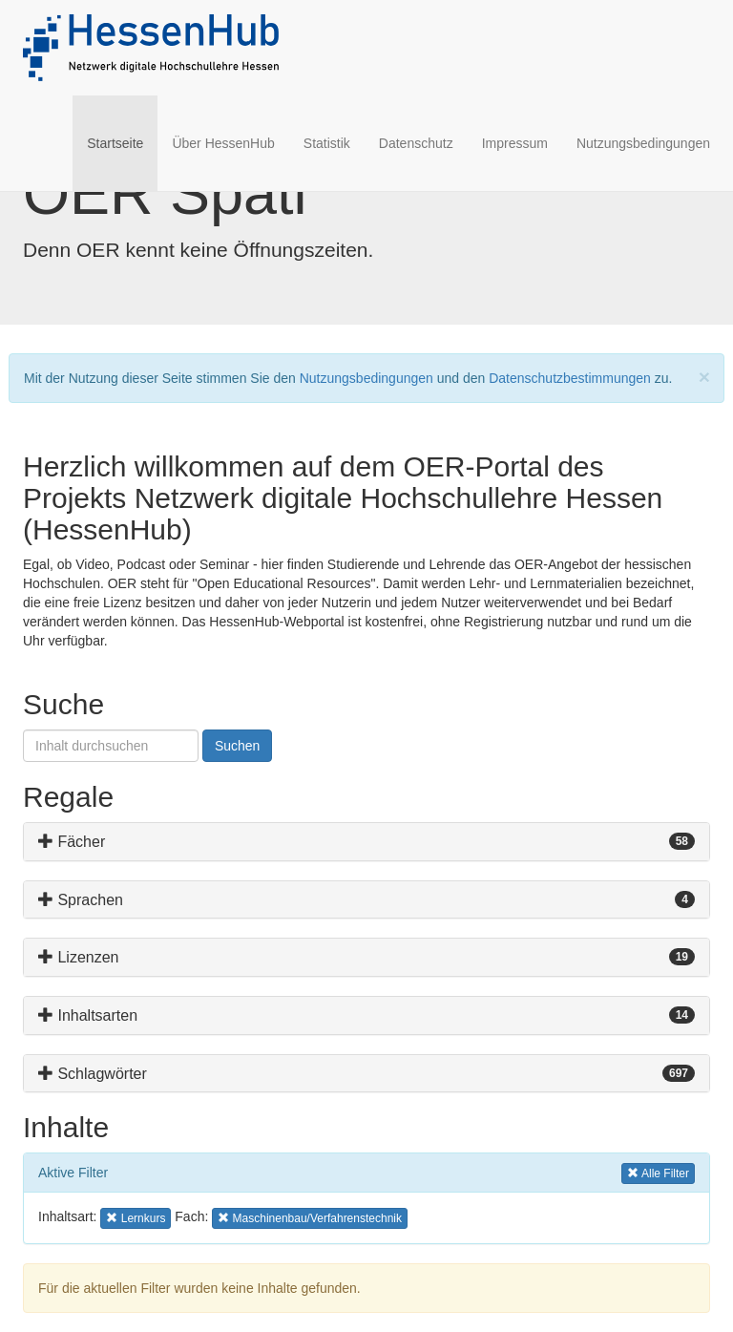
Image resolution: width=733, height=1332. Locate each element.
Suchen (237, 745)
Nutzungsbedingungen (643, 143)
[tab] (366, 841)
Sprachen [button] (80, 900)
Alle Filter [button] (658, 1172)
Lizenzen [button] (78, 957)
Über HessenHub (223, 143)
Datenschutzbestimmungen (570, 378)
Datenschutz (416, 143)
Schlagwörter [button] (92, 1074)
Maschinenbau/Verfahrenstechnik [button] (310, 1217)
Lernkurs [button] (136, 1217)
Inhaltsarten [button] (87, 1015)
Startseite (122, 142)
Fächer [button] (71, 842)
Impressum (515, 143)
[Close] (704, 377)
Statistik (327, 143)
